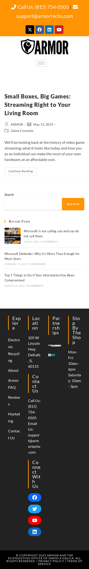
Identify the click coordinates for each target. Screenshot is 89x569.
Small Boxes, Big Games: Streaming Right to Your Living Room (38, 104)
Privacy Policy (51, 561)
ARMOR (17, 124)
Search (9, 195)
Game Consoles (22, 131)
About (13, 370)
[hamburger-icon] (41, 63)
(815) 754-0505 (32, 412)
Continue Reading (23, 170)
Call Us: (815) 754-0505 (40, 7)
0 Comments (49, 241)
